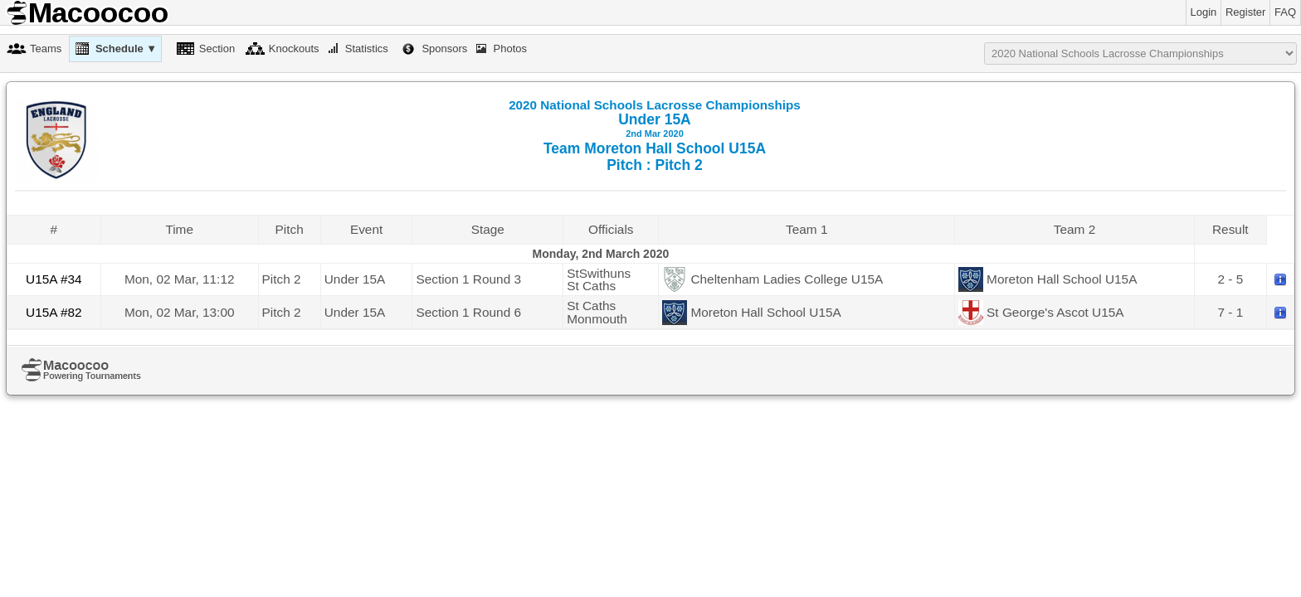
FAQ (1285, 12)
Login (1204, 12)
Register (1245, 12)
